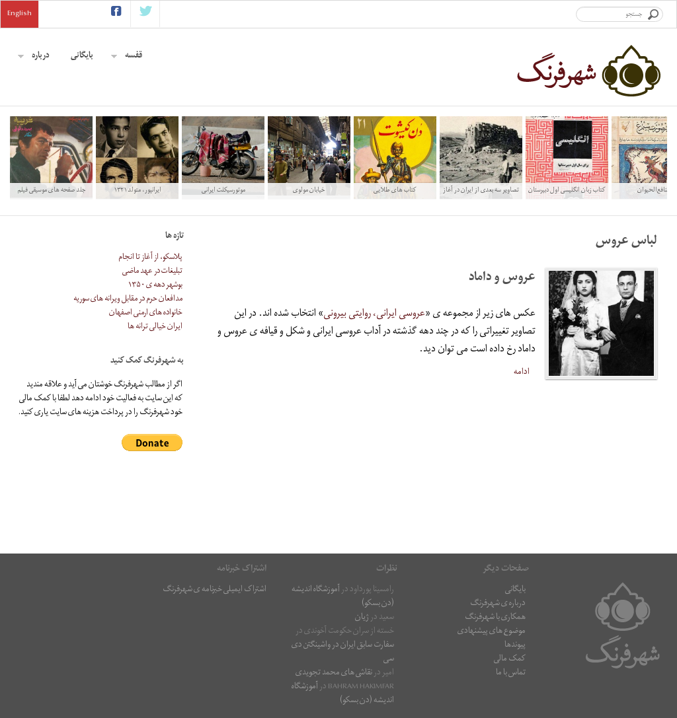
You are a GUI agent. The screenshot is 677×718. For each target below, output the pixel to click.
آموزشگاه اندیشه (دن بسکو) (343, 694)
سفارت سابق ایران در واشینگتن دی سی (343, 652)
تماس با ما (511, 673)
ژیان (362, 618)
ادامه (522, 372)
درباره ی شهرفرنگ (498, 604)
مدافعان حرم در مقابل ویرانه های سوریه (127, 299)
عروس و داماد (502, 278)
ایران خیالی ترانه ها (155, 327)
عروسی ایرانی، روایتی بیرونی (374, 314)
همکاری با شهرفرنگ (495, 618)
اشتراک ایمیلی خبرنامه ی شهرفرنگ (214, 590)
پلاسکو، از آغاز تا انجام (150, 258)
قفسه (126, 56)
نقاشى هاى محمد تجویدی (334, 673)
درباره (34, 56)
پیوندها (515, 645)
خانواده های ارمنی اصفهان (145, 313)
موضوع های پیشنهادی (492, 631)
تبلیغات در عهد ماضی (152, 272)
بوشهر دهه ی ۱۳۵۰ (155, 286)
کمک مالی (510, 659)
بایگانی (82, 56)
